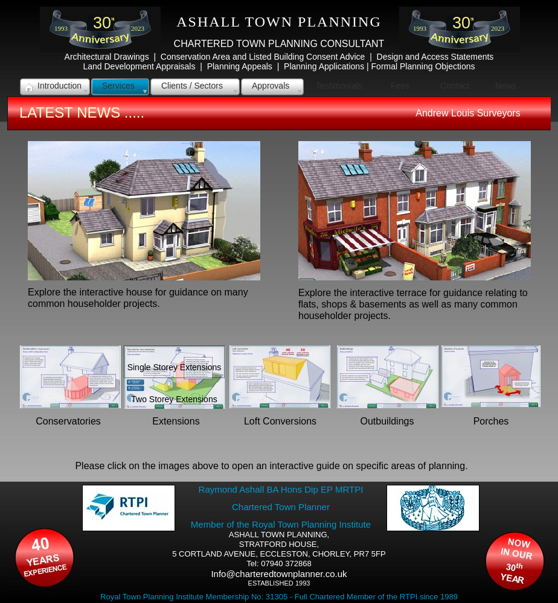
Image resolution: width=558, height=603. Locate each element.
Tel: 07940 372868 (278, 563)
